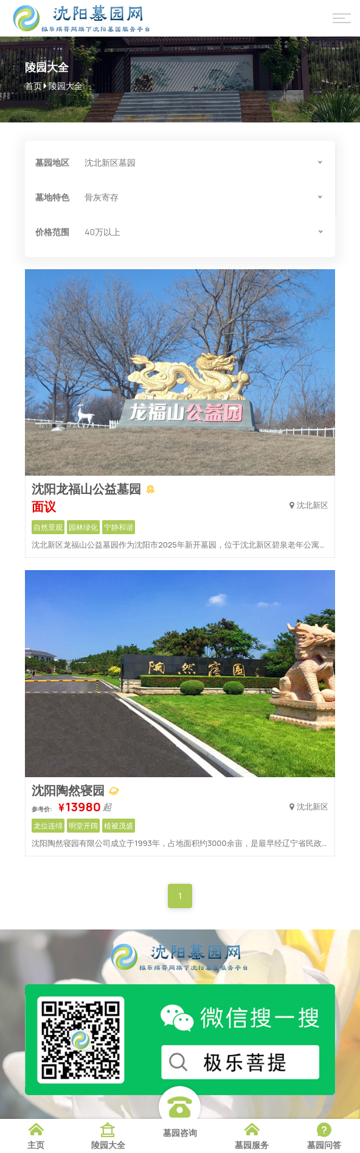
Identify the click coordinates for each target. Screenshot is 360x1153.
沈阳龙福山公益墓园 (88, 489)
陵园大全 (66, 85)
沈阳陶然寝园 (69, 790)
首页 (33, 85)
